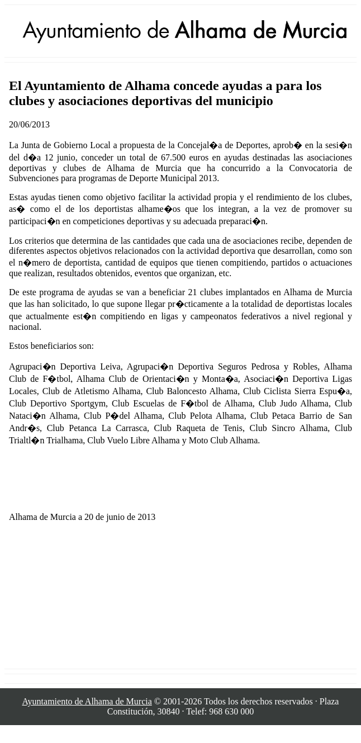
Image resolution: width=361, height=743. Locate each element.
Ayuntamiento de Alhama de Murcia (87, 701)
